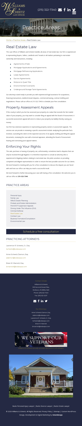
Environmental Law (17, 221)
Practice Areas (19, 40)
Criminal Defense (16, 211)
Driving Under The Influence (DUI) (23, 208)
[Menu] (74, 13)
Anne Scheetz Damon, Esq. (41, 312)
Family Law (14, 198)
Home (8, 40)
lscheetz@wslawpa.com (16, 249)
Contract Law (15, 216)
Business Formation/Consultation (22, 219)
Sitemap (57, 411)
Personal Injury (16, 195)
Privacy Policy (47, 411)
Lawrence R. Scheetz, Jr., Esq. (41, 318)
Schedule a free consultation (41, 231)
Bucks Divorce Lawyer (44, 406)
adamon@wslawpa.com (16, 258)
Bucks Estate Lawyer (62, 406)
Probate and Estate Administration (23, 203)
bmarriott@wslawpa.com (16, 267)
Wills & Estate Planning (19, 201)
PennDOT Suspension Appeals (21, 206)
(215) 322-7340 (47, 9)
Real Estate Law (16, 214)
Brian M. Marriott (41, 323)
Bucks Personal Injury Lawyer (23, 406)
